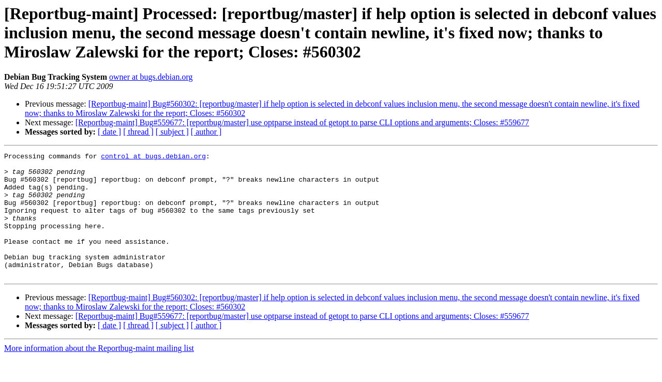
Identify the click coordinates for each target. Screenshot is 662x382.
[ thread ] (138, 131)
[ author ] (206, 131)
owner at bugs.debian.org (150, 76)
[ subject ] (172, 131)
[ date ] (109, 131)
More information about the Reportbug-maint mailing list (99, 373)
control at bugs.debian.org (153, 157)
